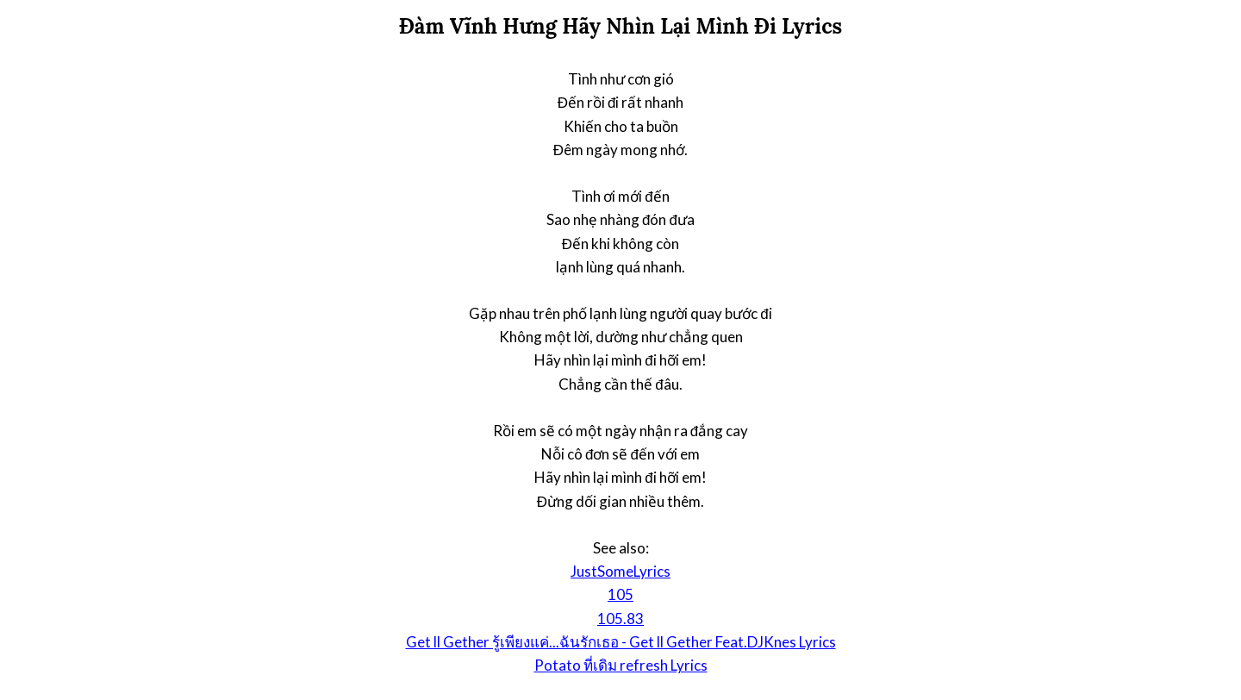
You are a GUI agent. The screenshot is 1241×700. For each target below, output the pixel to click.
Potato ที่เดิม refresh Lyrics (621, 665)
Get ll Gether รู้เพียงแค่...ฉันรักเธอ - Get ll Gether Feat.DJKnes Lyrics (621, 642)
